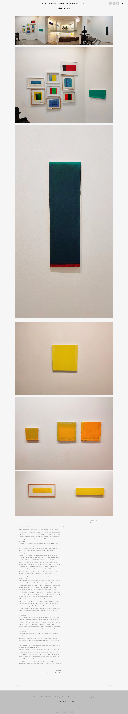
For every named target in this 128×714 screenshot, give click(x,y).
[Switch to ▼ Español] (64, 712)
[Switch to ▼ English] (71, 712)
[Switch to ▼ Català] (56, 712)
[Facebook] (114, 3)
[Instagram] (110, 3)
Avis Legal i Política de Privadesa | (43, 697)
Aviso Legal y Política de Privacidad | (65, 697)
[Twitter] (117, 3)
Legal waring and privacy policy (86, 697)
